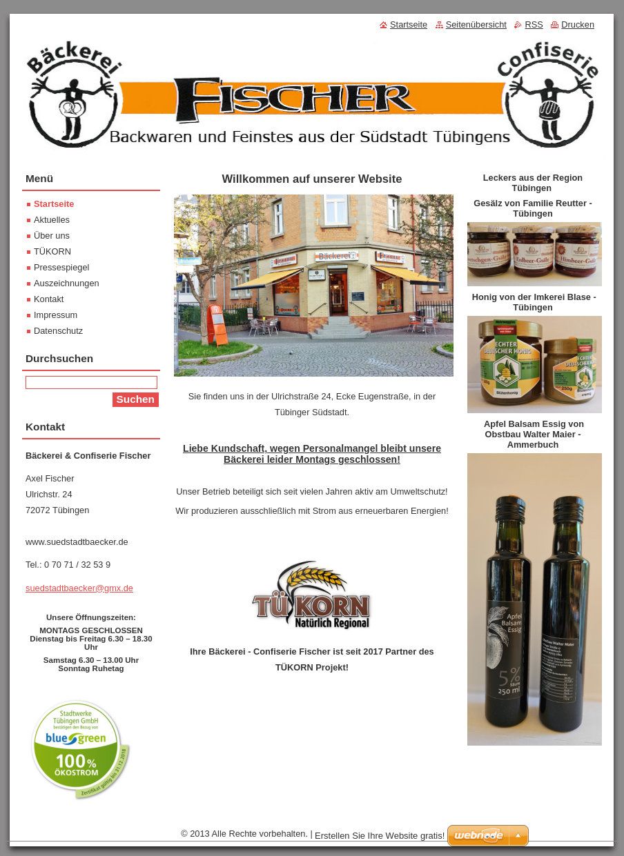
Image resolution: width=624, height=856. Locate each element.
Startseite (54, 204)
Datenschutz (58, 331)
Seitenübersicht (476, 24)
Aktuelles (52, 220)
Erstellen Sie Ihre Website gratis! (380, 835)
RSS (534, 24)
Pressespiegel (61, 267)
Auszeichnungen (66, 283)
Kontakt (49, 299)
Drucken (577, 24)
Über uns (52, 235)
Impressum (55, 315)
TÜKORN (52, 251)
